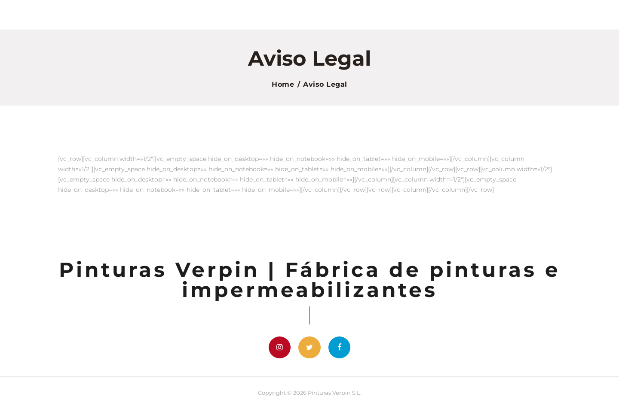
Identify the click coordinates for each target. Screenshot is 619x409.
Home (283, 84)
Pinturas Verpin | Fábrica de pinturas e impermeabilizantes (310, 280)
